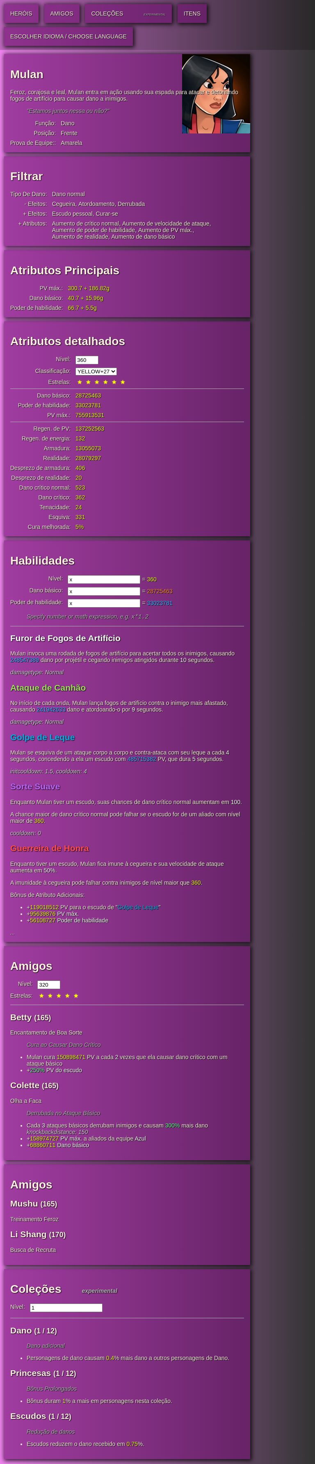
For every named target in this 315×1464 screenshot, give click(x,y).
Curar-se (107, 213)
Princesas (30, 1373)
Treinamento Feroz (34, 1220)
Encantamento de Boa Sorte (46, 1033)
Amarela (71, 143)
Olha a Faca (25, 1101)
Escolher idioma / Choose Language (68, 36)
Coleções (36, 1289)
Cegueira (63, 204)
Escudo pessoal (72, 213)
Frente (69, 133)
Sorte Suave (35, 787)
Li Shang (28, 1235)
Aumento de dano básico (143, 236)
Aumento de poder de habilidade (93, 230)
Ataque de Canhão (48, 688)
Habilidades (42, 560)
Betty (21, 1018)
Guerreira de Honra (49, 849)
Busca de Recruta (33, 1250)
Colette (24, 1086)
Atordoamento (96, 204)
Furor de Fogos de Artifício (65, 639)
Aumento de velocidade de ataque (166, 223)
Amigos (31, 966)
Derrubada (131, 204)
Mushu (24, 1204)
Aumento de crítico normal (85, 223)
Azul (140, 1139)
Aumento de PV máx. (165, 230)
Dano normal (68, 194)
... (12, 933)
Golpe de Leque (42, 738)
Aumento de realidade (80, 236)
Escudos (28, 1416)
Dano (67, 123)
